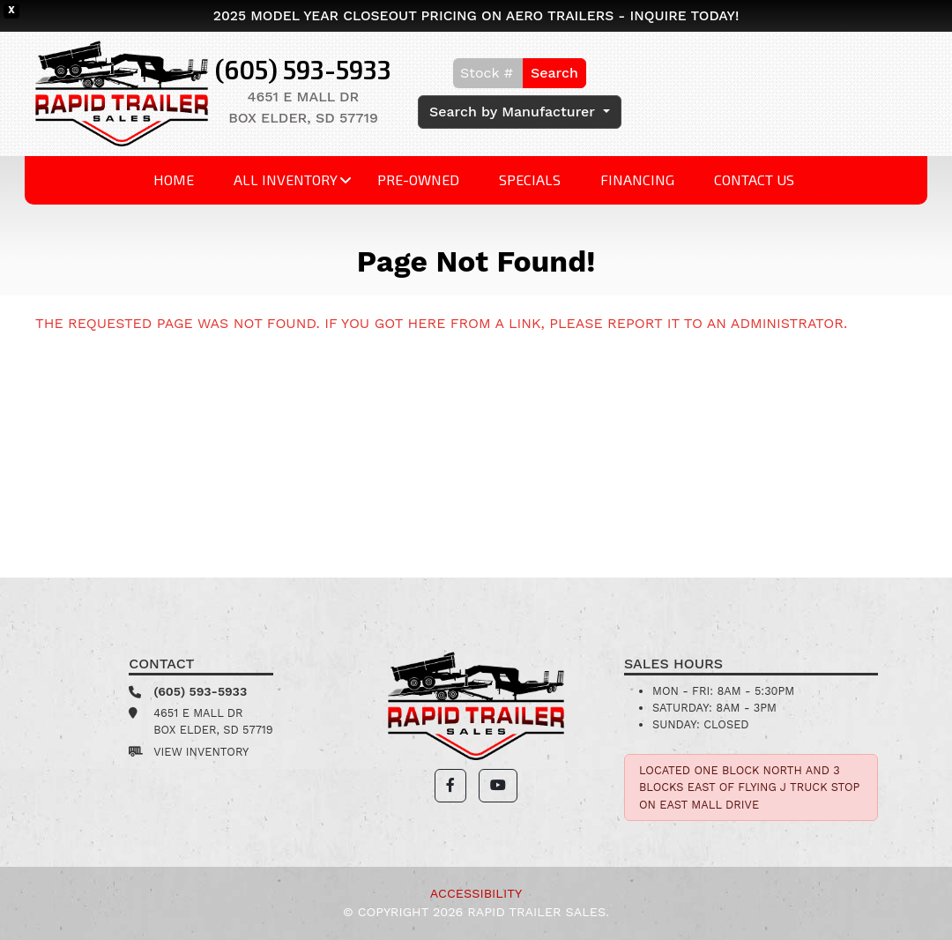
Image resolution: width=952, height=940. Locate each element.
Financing (637, 179)
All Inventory (286, 179)
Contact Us (754, 179)
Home (173, 179)
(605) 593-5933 (303, 69)
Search (554, 72)
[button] (450, 785)
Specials (530, 179)
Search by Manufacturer (514, 111)
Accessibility (476, 893)
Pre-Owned (418, 179)
